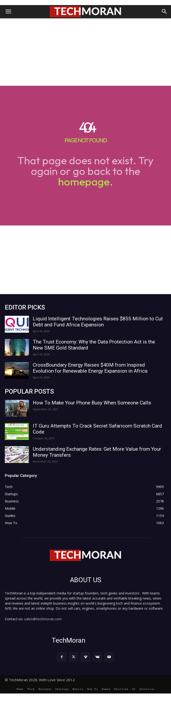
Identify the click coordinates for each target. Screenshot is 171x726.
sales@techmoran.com (43, 618)
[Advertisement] (85, 52)
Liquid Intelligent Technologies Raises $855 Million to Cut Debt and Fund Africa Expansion (98, 322)
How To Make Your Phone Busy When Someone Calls (92, 403)
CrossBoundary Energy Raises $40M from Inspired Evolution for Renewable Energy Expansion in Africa (90, 368)
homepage (84, 181)
